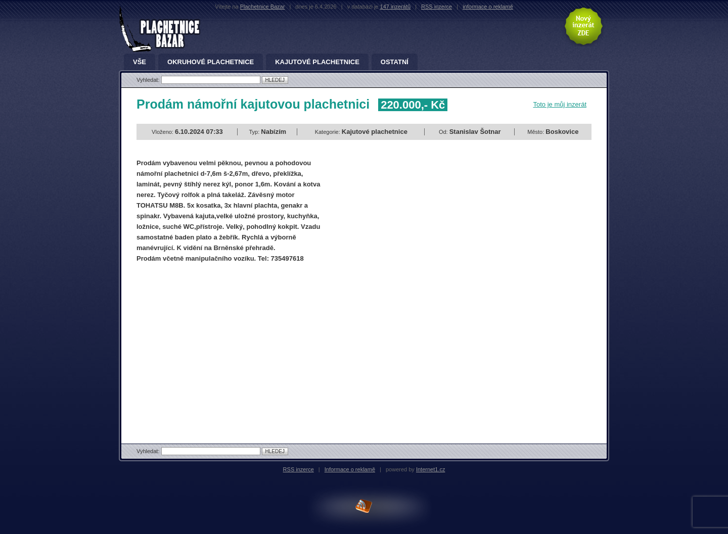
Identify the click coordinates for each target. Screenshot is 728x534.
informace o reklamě (488, 7)
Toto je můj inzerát (560, 104)
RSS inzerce (436, 7)
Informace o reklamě (350, 469)
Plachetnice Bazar (262, 7)
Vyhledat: (148, 80)
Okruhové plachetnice (210, 62)
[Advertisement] (221, 344)
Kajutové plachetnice (317, 62)
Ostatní (395, 62)
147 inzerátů (395, 7)
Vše (139, 62)
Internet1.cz (430, 469)
